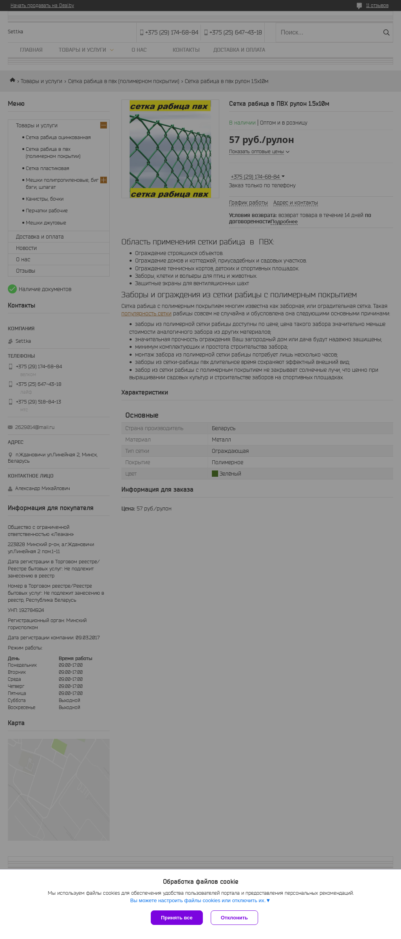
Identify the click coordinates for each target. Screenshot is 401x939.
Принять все (177, 918)
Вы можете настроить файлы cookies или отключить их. (198, 900)
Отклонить (234, 918)
